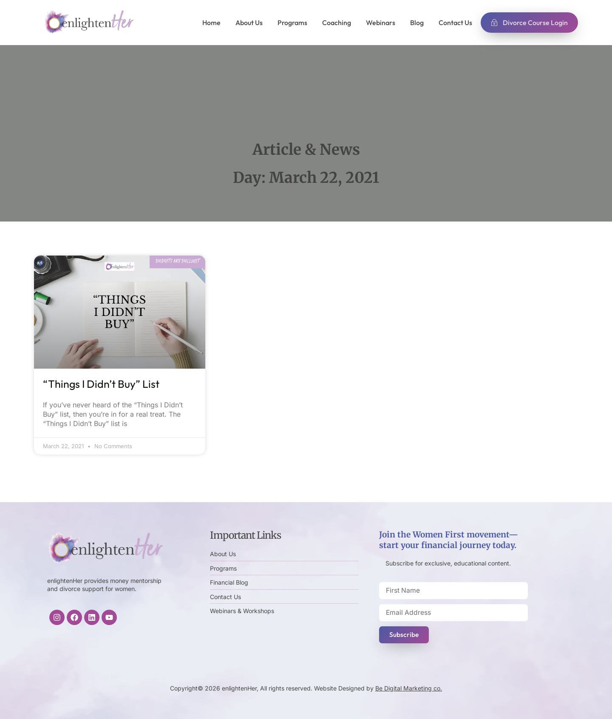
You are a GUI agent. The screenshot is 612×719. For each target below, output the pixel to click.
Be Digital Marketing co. (408, 688)
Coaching (336, 22)
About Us (249, 22)
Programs (292, 22)
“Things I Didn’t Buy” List (101, 384)
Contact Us (455, 22)
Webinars (380, 22)
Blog (417, 22)
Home (211, 22)
